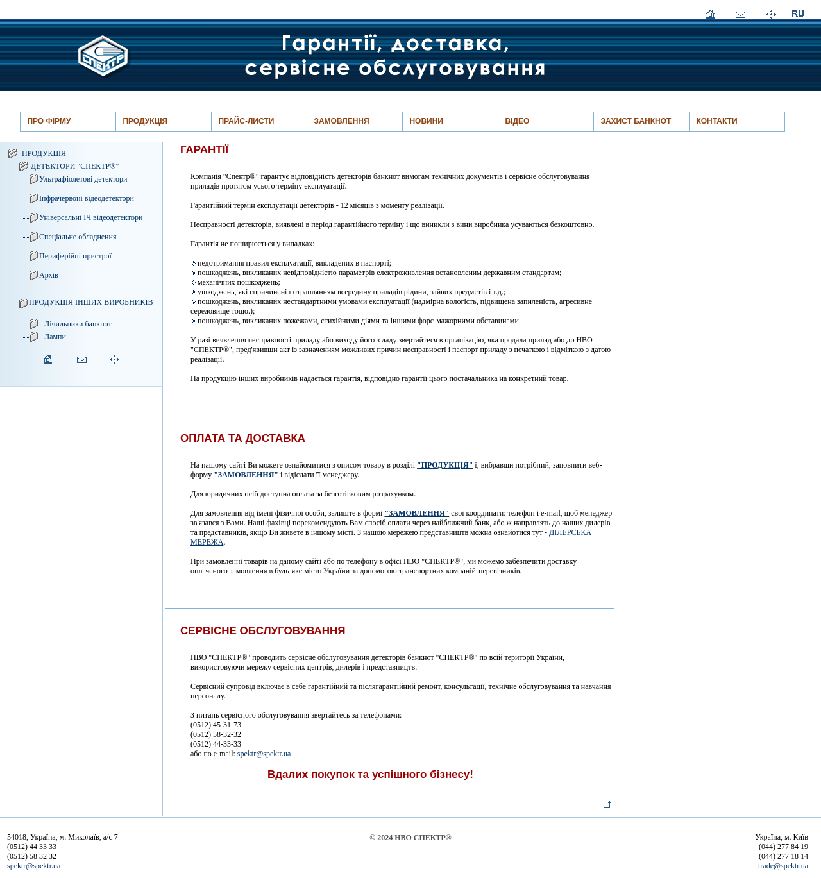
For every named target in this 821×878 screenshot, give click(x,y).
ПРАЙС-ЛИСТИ (246, 121)
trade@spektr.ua (783, 865)
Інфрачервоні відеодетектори (86, 198)
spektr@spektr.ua (264, 753)
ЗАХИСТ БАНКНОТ (635, 121)
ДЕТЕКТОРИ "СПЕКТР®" (75, 166)
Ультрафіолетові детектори (83, 178)
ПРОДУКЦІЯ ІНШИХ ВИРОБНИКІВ (91, 302)
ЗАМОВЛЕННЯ (341, 121)
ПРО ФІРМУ (49, 121)
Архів (48, 275)
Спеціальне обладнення (78, 236)
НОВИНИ (426, 121)
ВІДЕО (517, 121)
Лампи (55, 336)
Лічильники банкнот (78, 323)
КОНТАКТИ (716, 121)
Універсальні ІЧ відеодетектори (90, 217)
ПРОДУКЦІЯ (145, 121)
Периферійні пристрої (75, 255)
